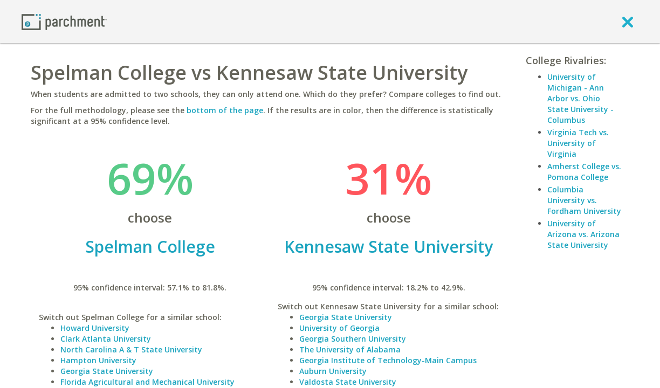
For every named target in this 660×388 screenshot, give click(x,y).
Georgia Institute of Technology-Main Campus (388, 360)
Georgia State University (106, 371)
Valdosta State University (347, 382)
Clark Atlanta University (105, 339)
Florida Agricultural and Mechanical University (147, 382)
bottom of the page (225, 110)
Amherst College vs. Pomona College (584, 171)
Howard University (94, 328)
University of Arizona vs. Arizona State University (583, 234)
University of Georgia (339, 328)
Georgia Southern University (352, 339)
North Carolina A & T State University (131, 349)
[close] (627, 21)
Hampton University (98, 360)
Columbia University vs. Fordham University (584, 200)
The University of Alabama (350, 349)
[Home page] (64, 21)
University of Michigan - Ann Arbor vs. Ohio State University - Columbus (580, 98)
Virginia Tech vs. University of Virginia (578, 143)
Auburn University (333, 371)
